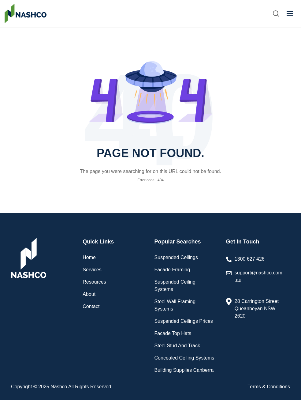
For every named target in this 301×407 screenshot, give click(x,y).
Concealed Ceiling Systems (184, 357)
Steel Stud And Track (177, 345)
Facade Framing (172, 269)
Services (92, 269)
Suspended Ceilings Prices (183, 321)
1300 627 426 (250, 259)
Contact (91, 306)
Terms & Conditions (268, 386)
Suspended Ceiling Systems (174, 285)
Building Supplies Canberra (184, 370)
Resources (94, 282)
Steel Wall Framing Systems (175, 305)
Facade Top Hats (172, 333)
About (89, 294)
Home (89, 257)
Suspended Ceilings (176, 257)
